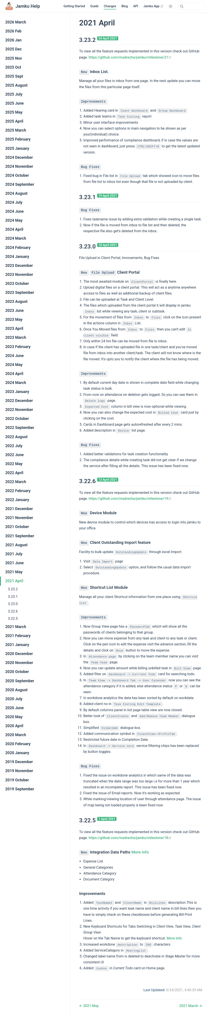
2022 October (17, 418)
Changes (110, 6)
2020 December (19, 654)
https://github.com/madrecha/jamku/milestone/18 (130, 834)
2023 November (19, 274)
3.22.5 (13, 618)
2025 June (14, 103)
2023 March (15, 337)
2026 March (15, 22)
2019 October (17, 780)
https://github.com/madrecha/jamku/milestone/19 (130, 496)
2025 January (17, 148)
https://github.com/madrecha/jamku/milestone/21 (130, 57)
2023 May (13, 319)
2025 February (18, 139)
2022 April (14, 473)
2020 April (14, 726)
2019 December (19, 762)
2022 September (19, 427)
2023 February (18, 347)
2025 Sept (14, 76)
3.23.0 (13, 604)
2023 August (16, 301)
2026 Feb (13, 31)
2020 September (19, 681)
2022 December (19, 400)
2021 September (19, 536)
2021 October (17, 527)
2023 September (19, 292)
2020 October (17, 672)
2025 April (14, 121)
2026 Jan (13, 40)
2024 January (17, 256)
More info (140, 848)
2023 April (14, 328)
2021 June (14, 563)
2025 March (15, 130)
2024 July (13, 202)
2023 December (19, 265)
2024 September (19, 184)
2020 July (13, 699)
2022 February (18, 491)
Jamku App (153, 6)
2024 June (14, 211)
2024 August (16, 193)
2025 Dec (13, 49)
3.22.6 (13, 611)
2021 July (13, 554)
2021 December (19, 509)
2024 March (15, 238)
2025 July (13, 94)
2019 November (19, 771)
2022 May (13, 464)
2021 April (14, 581)
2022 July (13, 446)
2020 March (15, 735)
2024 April (14, 229)
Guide (94, 6)
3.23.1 (13, 597)
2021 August (16, 545)
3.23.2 (13, 589)
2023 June (14, 310)
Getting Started (74, 6)
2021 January (17, 645)
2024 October (17, 175)
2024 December (19, 157)
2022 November (19, 409)
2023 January (17, 391)
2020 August (16, 690)
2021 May (13, 572)
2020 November (19, 663)
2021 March (15, 627)
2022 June (14, 455)
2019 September (19, 789)
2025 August (16, 85)
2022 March (15, 482)
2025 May (13, 112)
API (135, 6)
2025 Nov (13, 58)
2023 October (17, 283)
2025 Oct (13, 67)
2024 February (18, 247)
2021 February (18, 636)
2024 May (13, 220)
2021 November (19, 518)
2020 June (14, 708)
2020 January (17, 753)
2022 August (16, 437)
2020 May (13, 717)
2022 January (17, 500)
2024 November (19, 166)
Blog (125, 6)
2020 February (18, 744)
